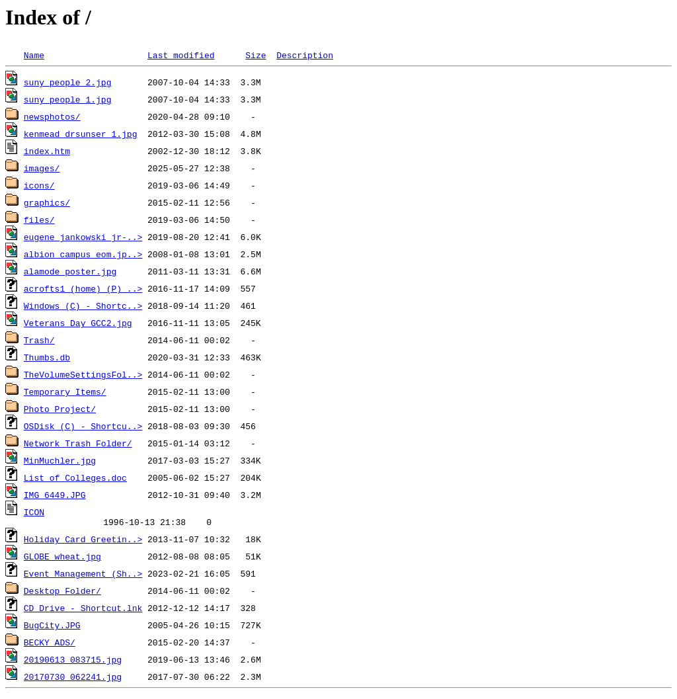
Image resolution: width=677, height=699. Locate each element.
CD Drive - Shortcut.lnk (83, 610)
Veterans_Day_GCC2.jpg (78, 323)
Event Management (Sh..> (83, 575)
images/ (42, 168)
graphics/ (47, 202)
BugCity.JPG (52, 627)
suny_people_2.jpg (68, 82)
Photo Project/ (60, 409)
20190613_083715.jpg (73, 661)
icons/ (39, 185)
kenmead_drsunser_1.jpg (81, 134)
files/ (39, 220)
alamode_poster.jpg (70, 271)
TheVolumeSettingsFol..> (83, 374)
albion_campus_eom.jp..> (83, 254)
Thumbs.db (47, 357)
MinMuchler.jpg (60, 460)
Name (34, 55)
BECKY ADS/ (49, 644)
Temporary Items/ (65, 391)
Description (304, 55)
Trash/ (39, 340)
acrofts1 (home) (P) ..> (83, 288)
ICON (34, 512)
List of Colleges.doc (75, 477)
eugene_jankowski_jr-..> (83, 237)
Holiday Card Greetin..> (83, 541)
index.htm (47, 151)
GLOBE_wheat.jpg (62, 558)
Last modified (180, 55)
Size (255, 55)
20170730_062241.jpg (73, 678)
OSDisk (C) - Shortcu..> (83, 426)
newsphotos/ (52, 116)
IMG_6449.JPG (55, 495)
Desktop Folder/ (62, 592)
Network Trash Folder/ (78, 443)
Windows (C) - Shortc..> (83, 305)
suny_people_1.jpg (68, 99)
